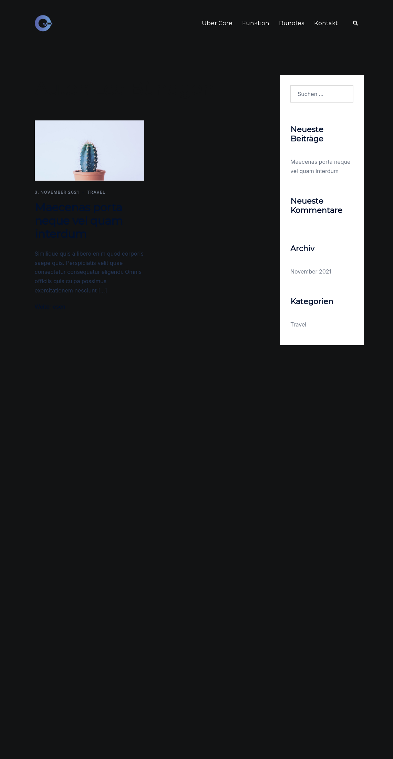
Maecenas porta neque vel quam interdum (79, 220)
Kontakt (326, 23)
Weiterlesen (50, 306)
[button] (356, 23)
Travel (96, 192)
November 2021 (310, 271)
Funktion (255, 23)
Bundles (291, 23)
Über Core (217, 23)
